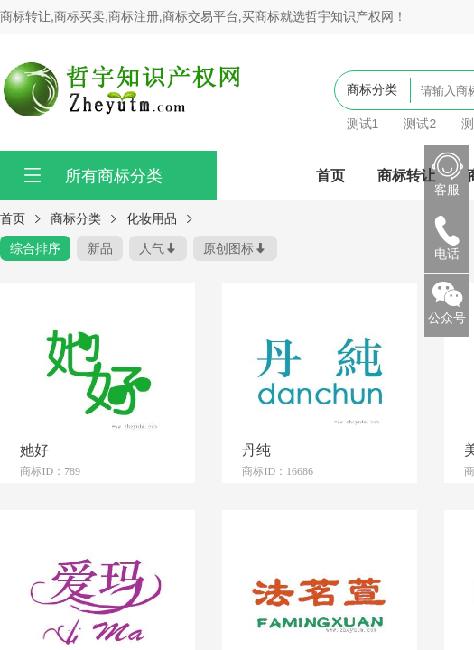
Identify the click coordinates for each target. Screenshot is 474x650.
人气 (151, 248)
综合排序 (35, 248)
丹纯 (256, 449)
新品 (100, 248)
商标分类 (76, 218)
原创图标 (228, 248)
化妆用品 (151, 218)
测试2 (420, 123)
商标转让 (406, 175)
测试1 (363, 123)
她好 (34, 449)
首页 (330, 175)
